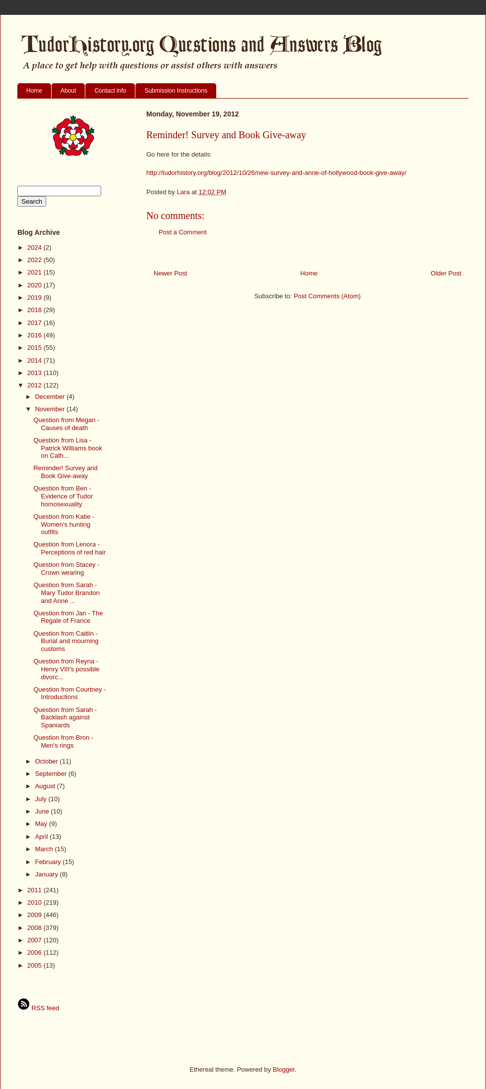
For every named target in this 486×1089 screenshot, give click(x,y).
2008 (35, 927)
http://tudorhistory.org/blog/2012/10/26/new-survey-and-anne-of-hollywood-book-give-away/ (276, 172)
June (43, 811)
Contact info (110, 90)
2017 (35, 323)
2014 (35, 360)
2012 (35, 385)
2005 (35, 965)
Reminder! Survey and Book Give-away (65, 472)
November (51, 409)
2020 (35, 285)
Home (34, 90)
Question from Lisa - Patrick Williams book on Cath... (67, 447)
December (51, 396)
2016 (35, 335)
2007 (35, 940)
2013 (35, 373)
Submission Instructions (175, 90)
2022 (35, 260)
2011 (35, 890)
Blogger (284, 1069)
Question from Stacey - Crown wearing (66, 568)
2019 (35, 297)
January (47, 874)
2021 (35, 272)
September (51, 773)
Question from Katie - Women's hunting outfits (63, 524)
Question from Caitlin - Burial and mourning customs (65, 641)
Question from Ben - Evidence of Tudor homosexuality (63, 496)
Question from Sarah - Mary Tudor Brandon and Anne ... (66, 592)
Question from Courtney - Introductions (69, 693)
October (47, 761)
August (46, 786)
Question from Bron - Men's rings (63, 741)
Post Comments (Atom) (327, 296)
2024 (35, 247)
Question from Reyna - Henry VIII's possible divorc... (66, 668)
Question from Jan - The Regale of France (68, 617)
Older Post (446, 273)
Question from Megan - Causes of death (66, 424)
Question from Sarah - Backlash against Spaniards (65, 717)
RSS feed (38, 1008)
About (68, 90)
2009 (35, 915)
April (42, 836)
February (49, 862)
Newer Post (170, 273)
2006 (35, 952)
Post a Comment (183, 232)
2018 (35, 310)
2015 (35, 347)
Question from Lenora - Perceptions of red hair (69, 548)
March (45, 849)
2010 (35, 902)
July (42, 799)
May (42, 823)
